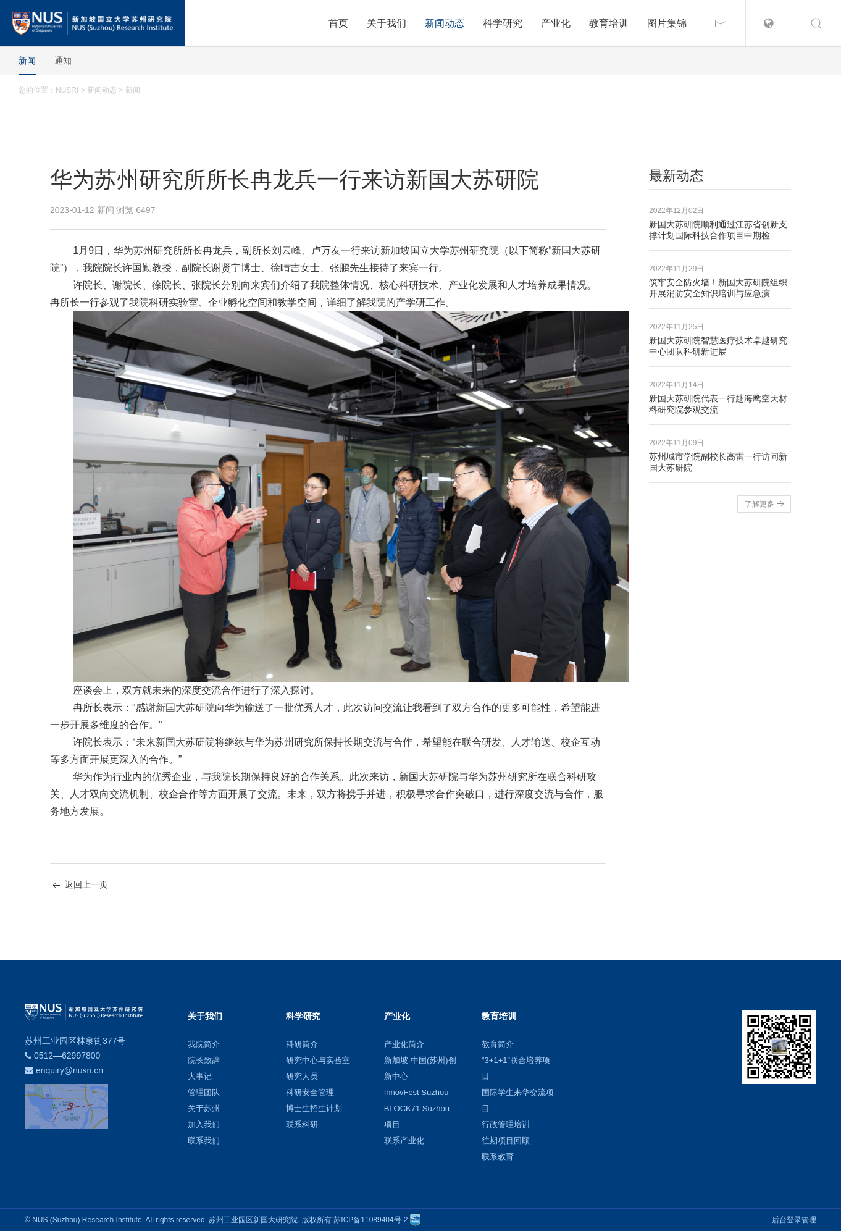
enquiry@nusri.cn (69, 1070)
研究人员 (302, 1076)
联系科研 (302, 1124)
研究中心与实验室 (318, 1060)
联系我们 (204, 1140)
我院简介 (204, 1044)
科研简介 (302, 1044)
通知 (63, 60)
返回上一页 (79, 886)
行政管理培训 (506, 1124)
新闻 (27, 60)
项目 (392, 1124)
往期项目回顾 (506, 1140)
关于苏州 (204, 1108)
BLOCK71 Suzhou (417, 1108)
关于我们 (386, 23)
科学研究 (502, 23)
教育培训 (609, 23)
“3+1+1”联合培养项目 (516, 1068)
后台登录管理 (794, 1220)
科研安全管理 (310, 1092)
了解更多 (766, 504)
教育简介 (498, 1044)
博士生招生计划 (314, 1108)
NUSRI (67, 90)
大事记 (200, 1076)
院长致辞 (204, 1060)
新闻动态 (444, 23)
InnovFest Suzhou (416, 1092)
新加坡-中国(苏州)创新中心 (420, 1068)
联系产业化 (404, 1140)
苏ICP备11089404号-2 (370, 1220)
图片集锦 (667, 23)
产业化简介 (404, 1044)
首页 (338, 23)
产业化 (556, 23)
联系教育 (498, 1156)
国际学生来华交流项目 (518, 1100)
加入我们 (204, 1124)
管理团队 (204, 1092)
